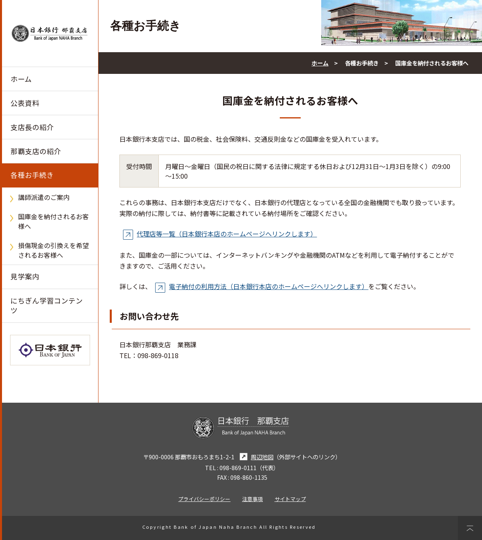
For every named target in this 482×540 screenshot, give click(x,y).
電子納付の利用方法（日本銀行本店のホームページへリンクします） (261, 286)
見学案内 (24, 277)
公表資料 (24, 103)
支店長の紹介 (32, 127)
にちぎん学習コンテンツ (46, 306)
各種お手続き (32, 175)
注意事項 (252, 499)
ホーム (21, 79)
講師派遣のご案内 (44, 197)
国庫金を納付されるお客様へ (53, 221)
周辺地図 (255, 456)
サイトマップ (290, 499)
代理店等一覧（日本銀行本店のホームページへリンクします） (220, 233)
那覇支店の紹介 (35, 151)
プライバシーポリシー (204, 499)
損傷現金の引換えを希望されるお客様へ (53, 250)
